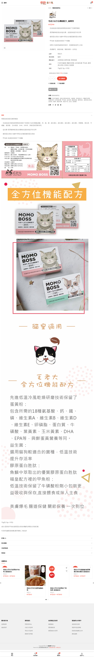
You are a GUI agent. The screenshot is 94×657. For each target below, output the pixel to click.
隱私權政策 (51, 627)
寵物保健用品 (56, 8)
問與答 (3, 553)
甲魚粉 (64, 100)
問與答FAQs (28, 624)
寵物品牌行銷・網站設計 (54, 647)
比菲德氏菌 (58, 100)
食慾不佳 (65, 101)
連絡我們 (4, 627)
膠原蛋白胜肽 (88, 100)
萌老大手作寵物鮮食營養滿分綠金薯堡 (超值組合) (82, 571)
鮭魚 (70, 101)
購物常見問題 (29, 634)
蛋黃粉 (50, 101)
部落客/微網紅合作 (77, 631)
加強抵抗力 (79, 98)
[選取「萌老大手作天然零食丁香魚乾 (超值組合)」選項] (66, 567)
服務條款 (51, 624)
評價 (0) (3, 538)
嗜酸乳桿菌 (86, 98)
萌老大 (5, 574)
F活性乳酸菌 (55, 98)
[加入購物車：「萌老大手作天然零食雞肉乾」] (43, 567)
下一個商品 (91, 8)
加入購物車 (62, 78)
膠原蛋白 (80, 100)
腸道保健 (74, 100)
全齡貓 (73, 98)
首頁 (49, 8)
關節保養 (59, 101)
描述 (2, 115)
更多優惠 (4, 543)
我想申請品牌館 (76, 627)
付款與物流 (4, 548)
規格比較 (52, 83)
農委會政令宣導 (52, 631)
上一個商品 (88, 8)
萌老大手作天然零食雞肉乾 (35, 589)
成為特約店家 (76, 624)
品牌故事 (4, 624)
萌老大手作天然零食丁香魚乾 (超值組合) (58, 589)
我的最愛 (61, 83)
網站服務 (74, 634)
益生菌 (69, 100)
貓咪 (54, 101)
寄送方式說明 (29, 631)
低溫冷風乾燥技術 (65, 98)
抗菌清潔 (51, 100)
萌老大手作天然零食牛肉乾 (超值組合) (11, 571)
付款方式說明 (29, 627)
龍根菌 (75, 101)
